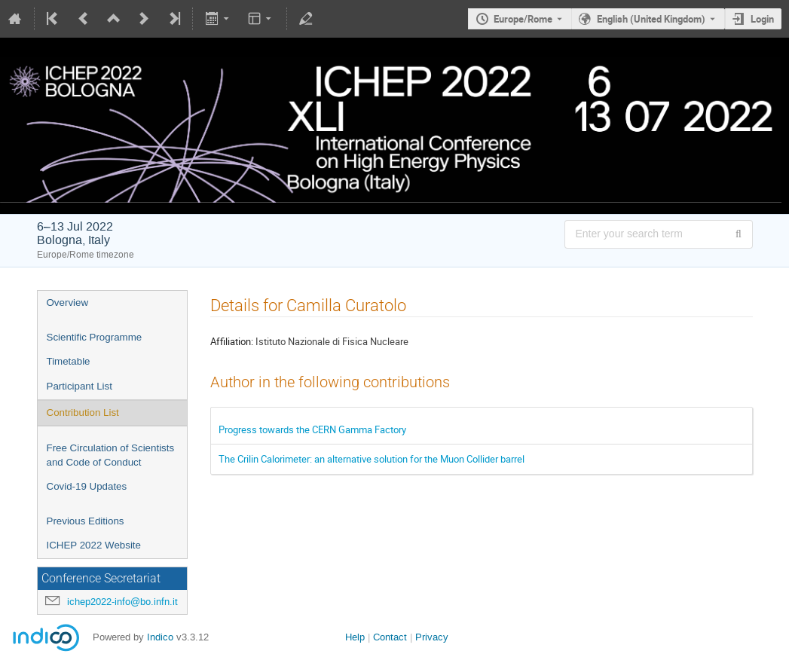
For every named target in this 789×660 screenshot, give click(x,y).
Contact (390, 637)
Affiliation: (231, 341)
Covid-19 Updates (87, 486)
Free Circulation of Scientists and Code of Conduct (111, 455)
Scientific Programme (94, 337)
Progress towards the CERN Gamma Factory (312, 429)
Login (762, 19)
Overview (68, 302)
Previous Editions (85, 521)
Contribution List (83, 412)
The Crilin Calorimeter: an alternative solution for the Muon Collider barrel (371, 459)
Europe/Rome (523, 19)
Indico (160, 637)
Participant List (79, 386)
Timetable (68, 361)
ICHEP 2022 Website (94, 545)
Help (355, 637)
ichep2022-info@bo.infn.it (122, 601)
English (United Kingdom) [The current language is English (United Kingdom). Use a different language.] (651, 19)
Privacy (431, 637)
